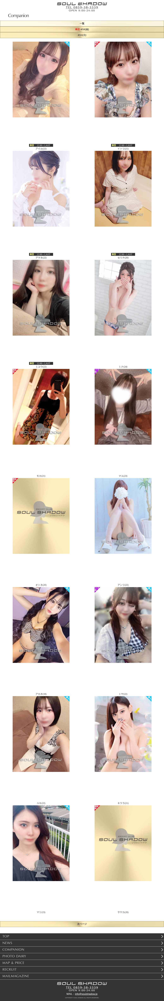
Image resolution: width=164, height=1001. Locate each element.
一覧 (82, 23)
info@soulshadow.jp (86, 994)
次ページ (82, 924)
